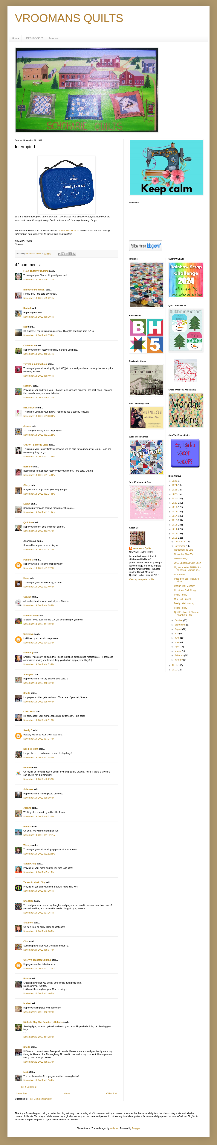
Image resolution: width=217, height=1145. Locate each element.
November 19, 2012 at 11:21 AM (39, 835)
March (178, 651)
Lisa (25, 1072)
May (177, 642)
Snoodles (28, 901)
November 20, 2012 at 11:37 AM (39, 968)
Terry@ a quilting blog (35, 364)
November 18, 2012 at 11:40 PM (39, 475)
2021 (175, 498)
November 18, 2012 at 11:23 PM (39, 456)
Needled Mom (30, 749)
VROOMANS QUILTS (69, 18)
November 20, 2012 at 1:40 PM (38, 993)
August (178, 629)
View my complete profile (141, 579)
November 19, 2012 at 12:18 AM (39, 512)
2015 (175, 524)
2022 (175, 494)
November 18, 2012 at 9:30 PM (38, 317)
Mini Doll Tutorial (182, 599)
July (177, 633)
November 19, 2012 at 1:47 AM (38, 549)
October (179, 620)
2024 (175, 485)
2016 (175, 520)
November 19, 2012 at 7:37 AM (38, 738)
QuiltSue (28, 522)
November (180, 546)
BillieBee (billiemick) (34, 289)
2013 (175, 533)
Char (25, 941)
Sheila (26, 693)
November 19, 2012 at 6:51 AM (38, 720)
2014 (175, 529)
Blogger (136, 1128)
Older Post (111, 1093)
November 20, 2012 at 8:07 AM (38, 950)
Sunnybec (28, 674)
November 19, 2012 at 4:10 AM (38, 624)
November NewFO (183, 554)
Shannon (28, 922)
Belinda (27, 826)
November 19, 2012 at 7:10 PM (38, 891)
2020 (175, 503)
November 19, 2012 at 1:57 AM (38, 568)
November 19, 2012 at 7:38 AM (38, 757)
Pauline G (28, 559)
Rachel (27, 308)
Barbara (27, 466)
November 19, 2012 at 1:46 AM (38, 531)
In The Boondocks (68, 230)
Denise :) (28, 652)
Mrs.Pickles (29, 407)
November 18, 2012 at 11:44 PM (39, 494)
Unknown (28, 634)
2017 (175, 516)
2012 (175, 538)
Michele (27, 767)
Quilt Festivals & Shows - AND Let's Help (186, 613)
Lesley (26, 503)
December (180, 541)
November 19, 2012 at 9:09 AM (38, 797)
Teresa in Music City (34, 882)
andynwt (114, 1128)
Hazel (26, 578)
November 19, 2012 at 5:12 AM (38, 683)
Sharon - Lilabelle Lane (35, 444)
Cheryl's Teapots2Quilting (37, 960)
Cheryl (26, 485)
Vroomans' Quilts (142, 548)
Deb (25, 326)
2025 (175, 481)
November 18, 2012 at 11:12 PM (39, 435)
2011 (175, 665)
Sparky (27, 597)
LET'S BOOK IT (34, 38)
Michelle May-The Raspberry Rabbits (42, 1022)
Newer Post (21, 1093)
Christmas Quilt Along (184, 590)
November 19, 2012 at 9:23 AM (38, 816)
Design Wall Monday (184, 586)
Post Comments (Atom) (40, 1099)
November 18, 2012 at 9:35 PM (38, 335)
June (177, 638)
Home (15, 38)
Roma (26, 978)
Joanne (27, 426)
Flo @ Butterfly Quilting (35, 271)
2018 (175, 511)
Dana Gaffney (30, 615)
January (179, 659)
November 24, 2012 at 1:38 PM (38, 1080)
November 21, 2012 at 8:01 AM (38, 1062)
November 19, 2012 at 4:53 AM (38, 664)
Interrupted (179, 574)
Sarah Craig (29, 863)
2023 (175, 489)
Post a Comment (28, 1087)
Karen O (27, 385)
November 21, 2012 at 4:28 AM (38, 1037)
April (177, 646)
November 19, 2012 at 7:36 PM (38, 912)
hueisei (27, 1003)
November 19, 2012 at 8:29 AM (38, 779)
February (179, 655)
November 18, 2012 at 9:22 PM (38, 298)
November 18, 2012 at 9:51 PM (38, 397)
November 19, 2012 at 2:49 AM (38, 586)
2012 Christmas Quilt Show (187, 563)
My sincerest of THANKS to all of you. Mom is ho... (187, 568)
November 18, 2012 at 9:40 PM (38, 376)
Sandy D (27, 730)
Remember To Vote (183, 550)
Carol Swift (29, 711)
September (180, 624)
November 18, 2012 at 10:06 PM (39, 416)
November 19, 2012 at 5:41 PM (38, 872)
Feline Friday (180, 594)
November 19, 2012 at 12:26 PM (39, 853)
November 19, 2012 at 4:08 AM (38, 605)
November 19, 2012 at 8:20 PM (38, 931)
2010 (175, 669)
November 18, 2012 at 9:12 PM (38, 279)
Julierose (28, 789)
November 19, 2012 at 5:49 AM (38, 701)
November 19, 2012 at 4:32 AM (38, 642)
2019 (175, 507)
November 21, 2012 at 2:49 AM (38, 1012)
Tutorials (54, 38)
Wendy (27, 845)
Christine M (29, 345)
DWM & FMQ (180, 558)
